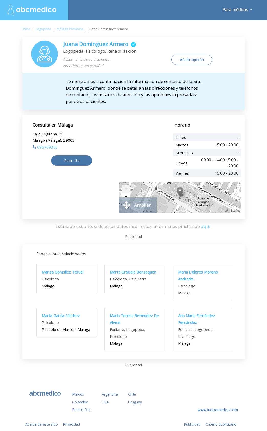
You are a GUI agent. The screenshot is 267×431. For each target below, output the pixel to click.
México (78, 394)
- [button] (126, 197)
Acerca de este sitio (41, 424)
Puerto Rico (82, 409)
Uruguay (135, 402)
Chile (132, 394)
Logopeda (43, 29)
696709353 (45, 147)
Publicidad (192, 424)
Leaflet (235, 210)
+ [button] (126, 189)
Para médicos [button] (235, 10)
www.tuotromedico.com (218, 409)
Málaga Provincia (70, 29)
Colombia (80, 402)
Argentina (110, 394)
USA (105, 402)
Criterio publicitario (221, 424)
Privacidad (71, 424)
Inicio (26, 29)
